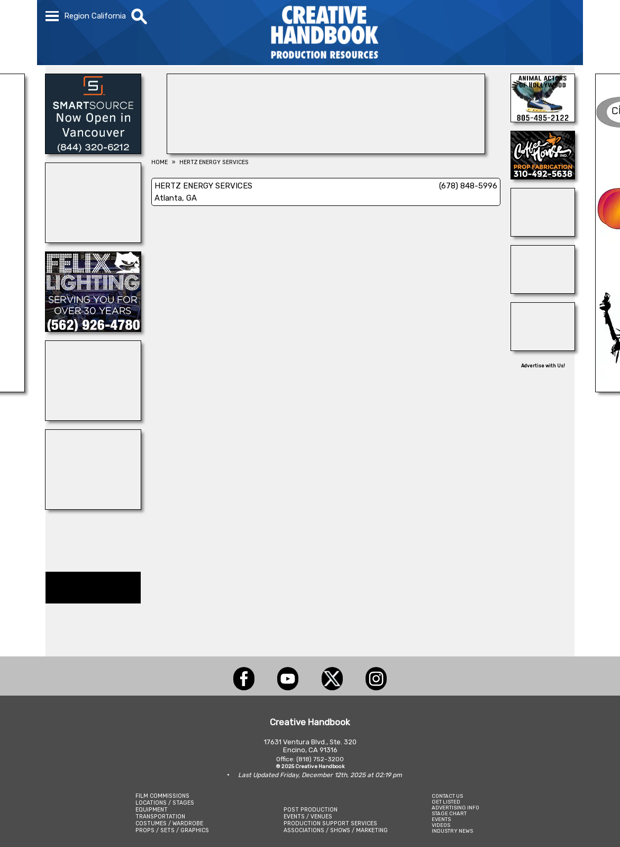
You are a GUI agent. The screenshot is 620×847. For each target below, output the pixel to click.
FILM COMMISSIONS (162, 795)
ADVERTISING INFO (455, 807)
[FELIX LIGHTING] (93, 329)
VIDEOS (441, 825)
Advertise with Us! (543, 365)
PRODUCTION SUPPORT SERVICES (330, 823)
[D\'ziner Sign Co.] (543, 290)
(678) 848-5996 (468, 186)
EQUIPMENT (151, 809)
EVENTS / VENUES (308, 816)
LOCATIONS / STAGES (164, 802)
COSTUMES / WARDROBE (169, 823)
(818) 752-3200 (320, 759)
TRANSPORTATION (160, 816)
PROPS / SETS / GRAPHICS (172, 830)
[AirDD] (326, 151)
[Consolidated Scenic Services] (543, 233)
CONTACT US (447, 796)
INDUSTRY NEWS (452, 831)
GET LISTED (446, 802)
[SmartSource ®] (93, 151)
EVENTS (441, 819)
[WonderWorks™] (93, 240)
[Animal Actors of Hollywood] (543, 119)
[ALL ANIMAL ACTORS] (543, 348)
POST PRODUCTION (311, 809)
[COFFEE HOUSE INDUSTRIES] (543, 176)
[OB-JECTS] (93, 506)
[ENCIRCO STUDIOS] (93, 417)
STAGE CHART (449, 813)
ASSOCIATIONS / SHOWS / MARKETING (336, 830)
